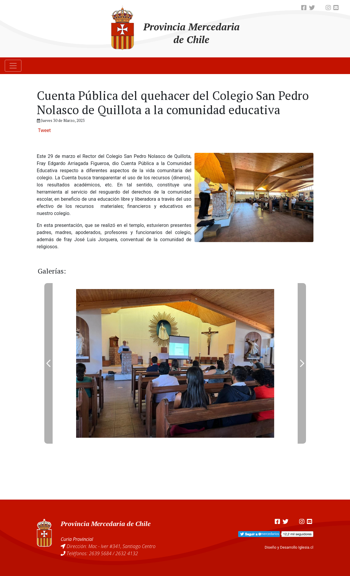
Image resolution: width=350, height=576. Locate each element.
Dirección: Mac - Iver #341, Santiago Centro (111, 546)
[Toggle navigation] (13, 66)
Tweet (44, 130)
